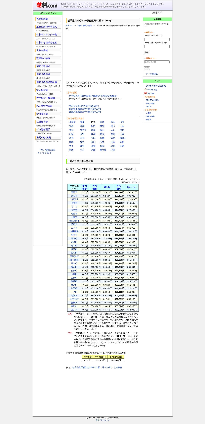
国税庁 (148, 107)
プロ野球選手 (43, 129)
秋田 (113, 122)
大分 (82, 150)
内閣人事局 (150, 116)
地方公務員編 (43, 74)
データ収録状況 (152, 74)
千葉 (122, 126)
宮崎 (93, 150)
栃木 (93, 126)
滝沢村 (74, 295)
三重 (122, 134)
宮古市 (74, 196)
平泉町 (74, 263)
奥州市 (74, 235)
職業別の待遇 (43, 58)
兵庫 (102, 138)
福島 (71, 126)
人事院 (148, 113)
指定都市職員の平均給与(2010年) (85, 109)
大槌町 (74, 274)
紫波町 (74, 249)
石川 (113, 130)
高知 (93, 146)
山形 (122, 122)
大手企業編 (42, 50)
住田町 (74, 270)
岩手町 (74, 245)
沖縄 (113, 150)
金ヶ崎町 (74, 260)
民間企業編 (42, 19)
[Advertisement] (103, 16)
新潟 (93, 130)
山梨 (71, 134)
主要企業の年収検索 (46, 26)
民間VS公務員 (43, 137)
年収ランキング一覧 (46, 34)
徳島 (122, 142)
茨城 (82, 126)
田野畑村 (74, 299)
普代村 (74, 302)
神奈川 (83, 130)
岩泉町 (74, 281)
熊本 (71, 150)
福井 (122, 130)
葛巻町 (74, 242)
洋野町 (74, 288)
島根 (82, 142)
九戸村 (74, 309)
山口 (113, 142)
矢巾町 (74, 253)
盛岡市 (74, 192)
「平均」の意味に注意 (46, 150)
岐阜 (93, 134)
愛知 (113, 134)
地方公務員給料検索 (46, 82)
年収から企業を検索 (46, 42)
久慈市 (74, 210)
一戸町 (74, 292)
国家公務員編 (43, 66)
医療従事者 (42, 121)
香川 (71, 146)
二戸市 (74, 228)
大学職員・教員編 (45, 98)
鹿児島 (103, 150)
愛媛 (82, 146)
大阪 (93, 138)
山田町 (74, 277)
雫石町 (74, 238)
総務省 (148, 120)
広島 (102, 142)
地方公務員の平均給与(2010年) (84, 106)
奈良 (113, 138)
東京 (71, 130)
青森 (82, 122)
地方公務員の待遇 (85, 26)
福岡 (102, 146)
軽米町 (74, 285)
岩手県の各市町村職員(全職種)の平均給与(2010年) (93, 96)
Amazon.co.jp (152, 90)
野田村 (74, 306)
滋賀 (71, 138)
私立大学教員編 (44, 106)
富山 (102, 130)
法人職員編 (42, 90)
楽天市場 (150, 94)
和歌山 (123, 138)
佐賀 (113, 146)
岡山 (93, 142)
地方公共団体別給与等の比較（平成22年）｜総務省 (97, 367)
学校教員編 (42, 114)
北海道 (72, 122)
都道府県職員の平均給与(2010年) (85, 112)
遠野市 (74, 213)
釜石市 (74, 224)
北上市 (74, 206)
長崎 (122, 146)
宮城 (102, 122)
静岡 (102, 134)
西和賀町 (74, 256)
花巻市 (74, 203)
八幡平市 (74, 231)
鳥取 (71, 142)
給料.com (69, 26)
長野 (82, 134)
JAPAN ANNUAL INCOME (156, 86)
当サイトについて (44, 153)
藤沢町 (74, 267)
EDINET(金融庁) (152, 100)
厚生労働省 (150, 103)
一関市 (74, 217)
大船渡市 (74, 199)
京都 (82, 138)
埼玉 (113, 126)
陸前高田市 (74, 220)
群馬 (102, 126)
